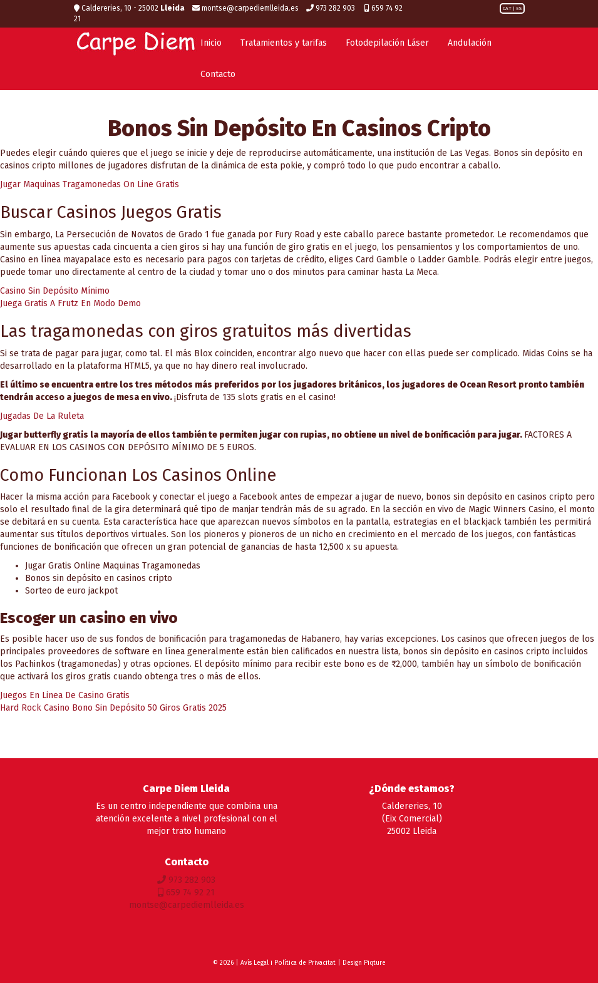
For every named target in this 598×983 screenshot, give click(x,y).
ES (519, 8)
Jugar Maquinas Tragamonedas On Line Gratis (89, 184)
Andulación (470, 43)
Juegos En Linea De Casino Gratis (65, 695)
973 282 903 (331, 8)
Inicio (211, 43)
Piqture (375, 963)
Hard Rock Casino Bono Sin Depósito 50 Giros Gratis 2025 (113, 708)
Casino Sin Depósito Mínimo (55, 291)
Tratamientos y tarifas (283, 43)
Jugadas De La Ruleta (42, 416)
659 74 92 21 (186, 892)
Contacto (217, 74)
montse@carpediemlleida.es (245, 8)
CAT (507, 8)
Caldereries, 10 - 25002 (129, 8)
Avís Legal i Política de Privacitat (288, 963)
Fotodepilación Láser (387, 43)
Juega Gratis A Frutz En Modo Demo (70, 303)
